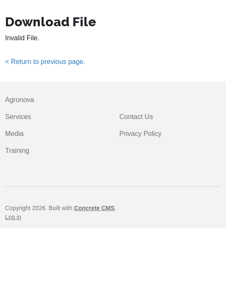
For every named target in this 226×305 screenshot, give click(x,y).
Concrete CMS (94, 208)
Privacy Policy (141, 133)
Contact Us (136, 116)
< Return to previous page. (45, 61)
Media (14, 133)
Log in (13, 217)
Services (18, 116)
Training (17, 150)
